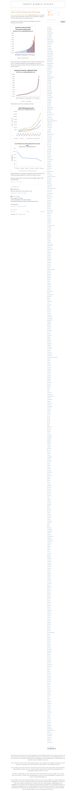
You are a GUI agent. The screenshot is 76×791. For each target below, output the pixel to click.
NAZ (48, 492)
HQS (48, 629)
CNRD (48, 43)
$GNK (48, 441)
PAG (48, 668)
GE (47, 306)
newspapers (49, 294)
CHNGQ (49, 565)
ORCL (48, 502)
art (47, 524)
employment (49, 134)
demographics (50, 225)
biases (48, 266)
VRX (48, 710)
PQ (47, 507)
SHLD (48, 139)
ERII (48, 598)
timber (48, 737)
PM (48, 173)
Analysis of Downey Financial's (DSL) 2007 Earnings (25, 12)
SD (47, 389)
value (48, 102)
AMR (48, 321)
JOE (48, 374)
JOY (48, 634)
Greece (48, 137)
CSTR (48, 580)
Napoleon (49, 664)
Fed (48, 110)
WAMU (48, 521)
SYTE (48, 691)
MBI (48, 381)
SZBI (48, 693)
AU (48, 551)
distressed (49, 119)
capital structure (50, 176)
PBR (48, 386)
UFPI (48, 706)
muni (48, 247)
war (48, 215)
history (48, 191)
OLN (48, 208)
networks (49, 402)
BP (47, 298)
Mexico (48, 382)
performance (49, 114)
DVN (48, 595)
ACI (48, 161)
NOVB (48, 661)
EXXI (48, 82)
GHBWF (49, 610)
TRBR (48, 701)
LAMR (48, 340)
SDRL (48, 237)
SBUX (48, 509)
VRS (48, 519)
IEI (47, 418)
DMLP (48, 274)
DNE (48, 592)
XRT (48, 717)
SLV (48, 85)
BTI (48, 217)
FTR (48, 220)
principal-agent (50, 269)
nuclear (48, 532)
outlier (48, 534)
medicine (49, 212)
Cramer (48, 460)
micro (48, 164)
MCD (48, 487)
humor (48, 73)
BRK (48, 151)
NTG (48, 494)
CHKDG (49, 185)
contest (48, 190)
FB (47, 232)
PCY (48, 387)
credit (48, 36)
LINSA (48, 644)
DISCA (48, 590)
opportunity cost (50, 730)
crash (48, 288)
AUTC (48, 553)
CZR (48, 411)
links (48, 28)
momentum (49, 245)
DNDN (48, 166)
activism (48, 316)
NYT (48, 384)
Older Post (42, 211)
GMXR (48, 49)
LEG (48, 642)
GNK (48, 104)
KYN (48, 639)
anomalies (49, 244)
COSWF (48, 301)
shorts (48, 213)
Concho (48, 583)
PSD (48, 671)
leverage (48, 529)
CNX (48, 571)
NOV (48, 659)
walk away (49, 742)
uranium (48, 739)
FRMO (48, 305)
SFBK (48, 345)
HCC (48, 332)
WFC (48, 713)
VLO (48, 313)
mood (48, 181)
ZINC (48, 718)
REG (48, 144)
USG (48, 147)
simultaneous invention (51, 357)
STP (48, 31)
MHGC (48, 426)
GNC (48, 328)
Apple (48, 554)
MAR (48, 379)
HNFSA (48, 475)
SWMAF (49, 347)
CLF (48, 299)
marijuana (49, 728)
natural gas (49, 55)
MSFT (48, 256)
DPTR (48, 593)
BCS (48, 450)
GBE (48, 95)
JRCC (48, 112)
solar (48, 131)
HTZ (48, 477)
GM (48, 308)
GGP (48, 608)
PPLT (48, 430)
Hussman (49, 97)
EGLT (48, 367)
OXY (48, 428)
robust (48, 440)
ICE (48, 416)
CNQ (48, 218)
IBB (48, 337)
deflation (49, 109)
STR (48, 512)
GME (48, 612)
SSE (48, 688)
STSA (48, 690)
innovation (49, 193)
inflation (48, 60)
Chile (48, 458)
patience (48, 78)
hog (48, 293)
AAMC (48, 543)
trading (48, 65)
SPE (48, 261)
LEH (48, 342)
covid (48, 397)
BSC (48, 451)
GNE (48, 615)
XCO (48, 198)
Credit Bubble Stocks (38, 4)
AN (48, 548)
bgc (48, 526)
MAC (48, 646)
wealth (48, 538)
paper (48, 732)
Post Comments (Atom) (20, 214)
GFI (48, 607)
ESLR (48, 90)
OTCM (48, 666)
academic (49, 53)
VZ (47, 433)
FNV (48, 603)
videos (48, 117)
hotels (48, 727)
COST (48, 407)
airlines (48, 722)
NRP (48, 281)
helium (48, 527)
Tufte (48, 517)
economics (49, 58)
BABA (48, 448)
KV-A (48, 115)
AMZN (48, 203)
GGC (48, 105)
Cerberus (49, 457)
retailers (48, 355)
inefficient (49, 159)
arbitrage (49, 436)
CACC (48, 560)
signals (48, 296)
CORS (48, 326)
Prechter (48, 174)
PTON (48, 673)
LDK (48, 254)
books (48, 29)
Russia (48, 180)
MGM (48, 68)
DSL (40, 15)
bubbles (48, 39)
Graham (48, 330)
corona (48, 200)
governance (49, 291)
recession (49, 51)
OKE (48, 499)
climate (48, 392)
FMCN (48, 602)
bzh (48, 267)
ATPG (48, 230)
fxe (47, 163)
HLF (48, 625)
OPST (48, 500)
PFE (48, 669)
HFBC (48, 624)
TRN (48, 514)
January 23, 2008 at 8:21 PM (18, 206)
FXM (48, 370)
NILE (48, 657)
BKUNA (49, 196)
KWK (48, 375)
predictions (49, 249)
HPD (48, 627)
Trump (48, 262)
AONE (48, 93)
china (48, 34)
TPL (48, 311)
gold (48, 201)
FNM (48, 468)
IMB (48, 478)
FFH (48, 467)
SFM (48, 431)
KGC (48, 636)
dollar (48, 289)
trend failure (49, 536)
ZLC (48, 720)
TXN (48, 705)
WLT (48, 70)
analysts (48, 56)
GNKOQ (49, 472)
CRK (48, 409)
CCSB (48, 563)
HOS (48, 333)
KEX (48, 480)
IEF (48, 75)
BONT (48, 272)
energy (48, 100)
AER (48, 445)
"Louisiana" (49, 539)
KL (47, 482)
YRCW (48, 315)
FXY (48, 470)
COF (48, 453)
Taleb (48, 283)
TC (47, 696)
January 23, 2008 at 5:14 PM (18, 193)
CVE (48, 178)
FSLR (48, 369)
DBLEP (48, 587)
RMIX (48, 168)
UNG (48, 708)
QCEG (48, 676)
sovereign (49, 406)
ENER (48, 141)
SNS (48, 686)
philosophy (49, 171)
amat (48, 723)
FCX (48, 600)
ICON (48, 372)
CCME (48, 561)
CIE (48, 250)
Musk (48, 654)
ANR (48, 271)
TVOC (48, 516)
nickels (48, 352)
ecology (48, 725)
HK (48, 473)
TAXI (48, 695)
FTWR (48, 605)
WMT (48, 522)
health (48, 438)
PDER (48, 504)
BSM (48, 556)
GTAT (48, 620)
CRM (48, 573)
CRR (48, 576)
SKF (48, 683)
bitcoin (48, 348)
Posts (49, 12)
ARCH (48, 323)
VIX (48, 239)
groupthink (49, 63)
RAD (48, 678)
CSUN (48, 582)
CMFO (48, 568)
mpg (48, 401)
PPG (48, 506)
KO (48, 423)
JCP (48, 419)
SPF (48, 158)
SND (48, 684)
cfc (47, 223)
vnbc (48, 740)
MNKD (48, 651)
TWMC (48, 703)
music (48, 48)
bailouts (48, 61)
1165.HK (49, 541)
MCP (48, 83)
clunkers (48, 394)
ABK (48, 443)
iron (48, 350)
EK (47, 463)
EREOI (48, 597)
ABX (48, 544)
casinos (48, 286)
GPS (48, 617)
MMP (48, 235)
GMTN (48, 614)
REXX (48, 679)
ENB (48, 465)
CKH (48, 566)
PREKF (48, 259)
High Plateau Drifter (51, 120)
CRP (48, 455)
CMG (48, 364)
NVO (48, 663)
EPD (48, 207)
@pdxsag (49, 107)
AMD (48, 546)
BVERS (48, 558)
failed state (49, 41)
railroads (49, 353)
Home (28, 211)
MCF (48, 647)
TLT (48, 44)
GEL (48, 414)
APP (48, 549)
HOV (48, 132)
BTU (48, 88)
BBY (48, 325)
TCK (48, 698)
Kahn (48, 641)
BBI (48, 205)
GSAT (48, 619)
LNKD (48, 277)
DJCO (48, 462)
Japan (48, 276)
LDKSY (48, 485)
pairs (48, 195)
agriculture (49, 210)
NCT (48, 656)
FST (48, 413)
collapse (48, 124)
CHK (48, 80)
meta (48, 227)
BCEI (48, 183)
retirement (49, 733)
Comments (50, 14)
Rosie (48, 681)
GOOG (48, 234)
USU (48, 264)
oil (47, 46)
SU (47, 169)
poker (48, 404)
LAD (48, 484)
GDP (48, 142)
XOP (48, 715)
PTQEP (48, 343)
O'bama (48, 122)
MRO (48, 279)
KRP (48, 637)
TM (48, 700)
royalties (48, 735)
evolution (49, 399)
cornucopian (49, 396)
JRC (48, 421)
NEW (48, 257)
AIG (48, 362)
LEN (48, 377)
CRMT (48, 575)
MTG (48, 490)
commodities (49, 77)
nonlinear (49, 531)
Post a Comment (14, 209)
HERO (48, 622)
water (48, 359)
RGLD (48, 310)
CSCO (48, 578)
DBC (48, 585)
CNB (48, 570)
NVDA (48, 495)
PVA (48, 674)
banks (48, 222)
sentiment (49, 33)
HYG (48, 630)
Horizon (48, 335)
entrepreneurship (50, 188)
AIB (48, 360)
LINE (48, 186)
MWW (48, 652)
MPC (48, 489)
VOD (48, 240)
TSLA (48, 87)
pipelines (49, 320)
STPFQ (48, 92)
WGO (48, 149)
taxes (48, 229)
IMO (48, 338)
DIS (48, 588)
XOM (48, 242)
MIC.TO (48, 649)
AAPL (48, 127)
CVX (48, 365)
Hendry (48, 252)
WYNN (48, 435)
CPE (48, 153)
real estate (49, 66)
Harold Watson (50, 632)
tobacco (48, 125)
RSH (48, 38)
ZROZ (48, 284)
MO (48, 154)
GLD (48, 146)
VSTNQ (48, 712)
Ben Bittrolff (14, 196)
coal (48, 129)
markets (48, 71)
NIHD (48, 156)
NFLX (48, 136)
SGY (48, 511)
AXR (48, 446)
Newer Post (13, 211)
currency (49, 318)
